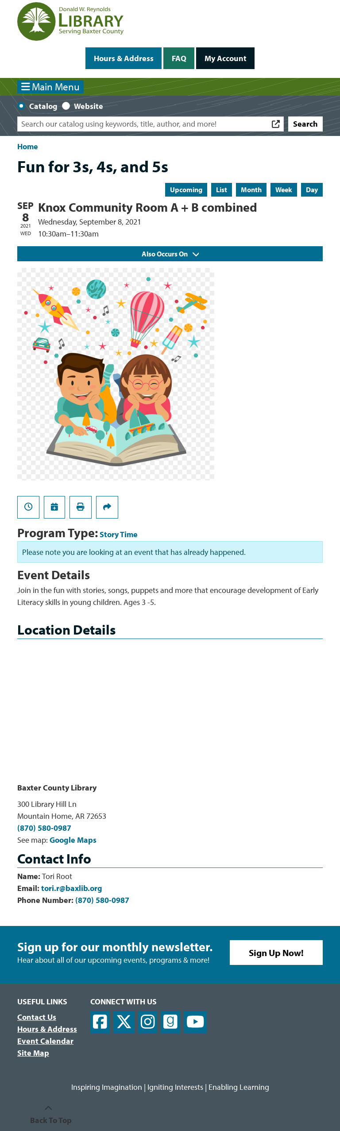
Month (251, 189)
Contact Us (36, 1017)
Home (27, 146)
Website (88, 106)
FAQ (179, 58)
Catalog (43, 106)
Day (312, 189)
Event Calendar (45, 1041)
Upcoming (186, 189)
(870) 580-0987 (44, 828)
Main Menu (50, 86)
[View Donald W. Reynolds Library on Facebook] (100, 1022)
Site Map (33, 1053)
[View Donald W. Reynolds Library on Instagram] (148, 1022)
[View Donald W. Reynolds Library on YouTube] (195, 1022)
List (221, 189)
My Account (226, 58)
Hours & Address (124, 58)
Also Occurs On (170, 253)
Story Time (119, 534)
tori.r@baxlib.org (71, 888)
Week (283, 189)
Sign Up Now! (276, 952)
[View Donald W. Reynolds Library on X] (124, 1022)
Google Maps (73, 840)
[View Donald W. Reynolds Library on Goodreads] (170, 1022)
